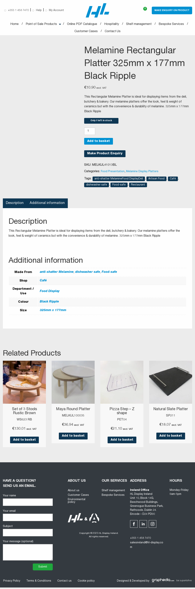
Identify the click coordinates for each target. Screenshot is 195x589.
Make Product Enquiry (104, 155)
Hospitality (111, 24)
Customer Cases (86, 31)
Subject (28, 532)
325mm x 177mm (53, 312)
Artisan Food (156, 180)
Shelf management (139, 24)
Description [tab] (15, 205)
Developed (138, 582)
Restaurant (138, 186)
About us (73, 492)
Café (173, 180)
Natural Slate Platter (170, 413)
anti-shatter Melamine (57, 273)
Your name (28, 501)
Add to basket (98, 142)
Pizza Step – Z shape (122, 413)
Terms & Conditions (38, 582)
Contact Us (113, 31)
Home (14, 24)
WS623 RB (24, 421)
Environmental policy (76, 502)
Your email (28, 516)
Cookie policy (85, 582)
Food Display (50, 292)
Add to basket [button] (24, 441)
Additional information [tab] (47, 205)
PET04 (122, 421)
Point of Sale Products (41, 24)
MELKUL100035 (73, 417)
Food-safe (119, 186)
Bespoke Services (171, 24)
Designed (123, 582)
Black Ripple (49, 303)
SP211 (170, 421)
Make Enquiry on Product (171, 10)
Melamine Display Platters (142, 173)
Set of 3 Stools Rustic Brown (24, 413)
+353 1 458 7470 (140, 539)
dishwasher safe (96, 186)
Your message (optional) (28, 552)
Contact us (64, 582)
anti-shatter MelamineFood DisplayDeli (118, 180)
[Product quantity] (89, 132)
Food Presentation (113, 173)
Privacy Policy (11, 582)
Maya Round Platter (73, 411)
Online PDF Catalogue (82, 24)
